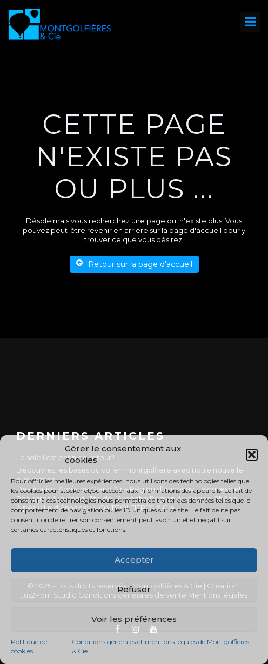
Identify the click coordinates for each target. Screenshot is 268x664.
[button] (251, 454)
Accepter (134, 560)
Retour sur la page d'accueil (134, 264)
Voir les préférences (134, 619)
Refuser (134, 589)
